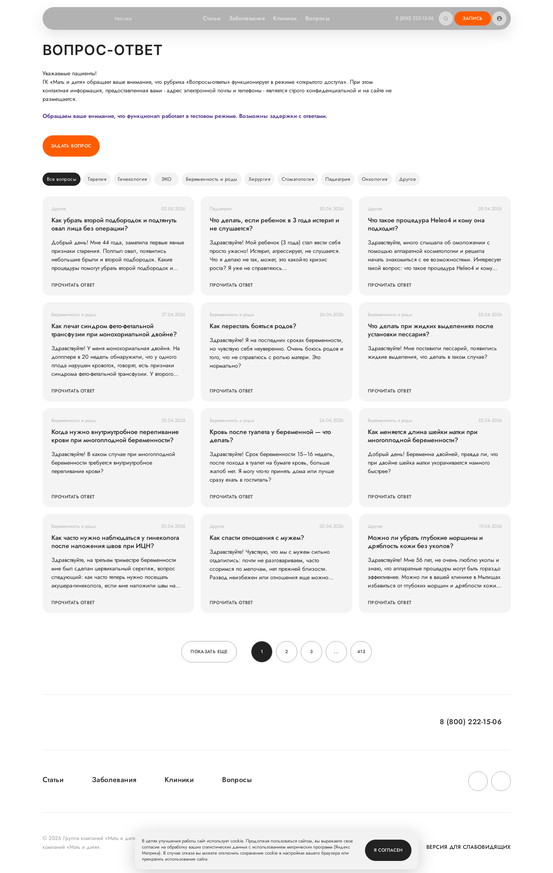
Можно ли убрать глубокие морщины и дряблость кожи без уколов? (425, 542)
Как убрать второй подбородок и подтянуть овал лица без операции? (114, 224)
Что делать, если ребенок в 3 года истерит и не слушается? (274, 224)
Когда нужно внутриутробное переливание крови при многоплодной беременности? (115, 436)
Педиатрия (337, 179)
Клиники (285, 18)
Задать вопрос (71, 145)
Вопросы (317, 18)
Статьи (211, 18)
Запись (472, 18)
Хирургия (259, 179)
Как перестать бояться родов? (253, 326)
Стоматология (298, 179)
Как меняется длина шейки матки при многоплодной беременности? (422, 436)
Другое (407, 179)
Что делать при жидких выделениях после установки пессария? (430, 330)
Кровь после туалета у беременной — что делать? (270, 436)
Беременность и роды (211, 179)
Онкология (375, 179)
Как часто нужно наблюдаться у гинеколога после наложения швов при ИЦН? (115, 542)
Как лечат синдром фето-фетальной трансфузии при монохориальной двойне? (114, 330)
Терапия (97, 179)
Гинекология (132, 179)
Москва (128, 18)
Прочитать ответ (73, 285)
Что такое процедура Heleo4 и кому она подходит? (426, 224)
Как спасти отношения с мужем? (257, 538)
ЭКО (166, 179)
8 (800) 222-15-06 (415, 18)
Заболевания (247, 18)
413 (361, 651)
